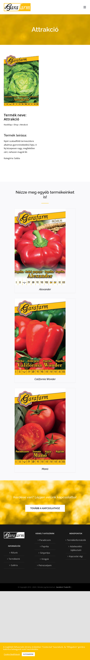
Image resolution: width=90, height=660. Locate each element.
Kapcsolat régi (76, 556)
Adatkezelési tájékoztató (76, 548)
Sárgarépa (45, 552)
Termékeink (14, 558)
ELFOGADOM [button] (28, 654)
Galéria (14, 565)
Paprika (45, 546)
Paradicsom (45, 540)
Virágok (45, 559)
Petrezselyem (45, 565)
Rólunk (14, 552)
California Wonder (45, 379)
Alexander (45, 289)
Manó (45, 468)
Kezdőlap (8, 125)
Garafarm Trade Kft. (63, 587)
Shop (16, 125)
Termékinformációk (76, 540)
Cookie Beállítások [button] (12, 654)
